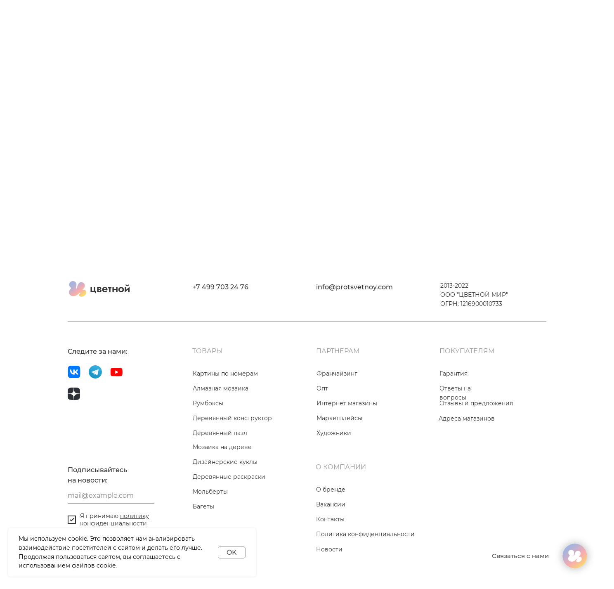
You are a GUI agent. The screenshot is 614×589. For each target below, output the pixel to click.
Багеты (203, 506)
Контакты (330, 519)
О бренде (330, 489)
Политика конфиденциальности (365, 534)
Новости (329, 549)
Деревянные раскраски (229, 476)
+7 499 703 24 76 (220, 287)
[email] (111, 495)
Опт (322, 388)
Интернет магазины (346, 403)
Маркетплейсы (339, 418)
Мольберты (210, 491)
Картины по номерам (225, 373)
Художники (333, 433)
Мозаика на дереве (222, 447)
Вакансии (330, 504)
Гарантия (453, 373)
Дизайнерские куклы (225, 462)
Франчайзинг (336, 373)
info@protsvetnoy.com (354, 287)
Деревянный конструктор (232, 418)
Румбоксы (208, 403)
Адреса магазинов (467, 418)
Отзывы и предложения (476, 403)
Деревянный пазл (220, 433)
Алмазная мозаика (220, 388)
